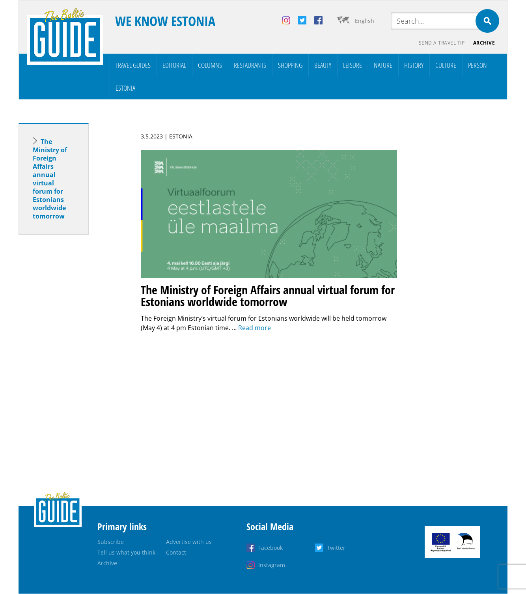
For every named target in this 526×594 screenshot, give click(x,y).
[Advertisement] (68, 365)
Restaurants (250, 65)
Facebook (270, 548)
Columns (210, 65)
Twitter (336, 548)
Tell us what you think (126, 553)
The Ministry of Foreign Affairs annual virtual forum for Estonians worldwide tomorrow (50, 179)
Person (477, 65)
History (413, 65)
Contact (176, 553)
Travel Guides (133, 65)
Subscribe (110, 542)
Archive (484, 43)
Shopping (290, 65)
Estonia (125, 88)
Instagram (271, 565)
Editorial (174, 65)
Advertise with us (189, 542)
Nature (383, 65)
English (364, 20)
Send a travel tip (440, 43)
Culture (445, 65)
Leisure (352, 65)
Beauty (322, 65)
